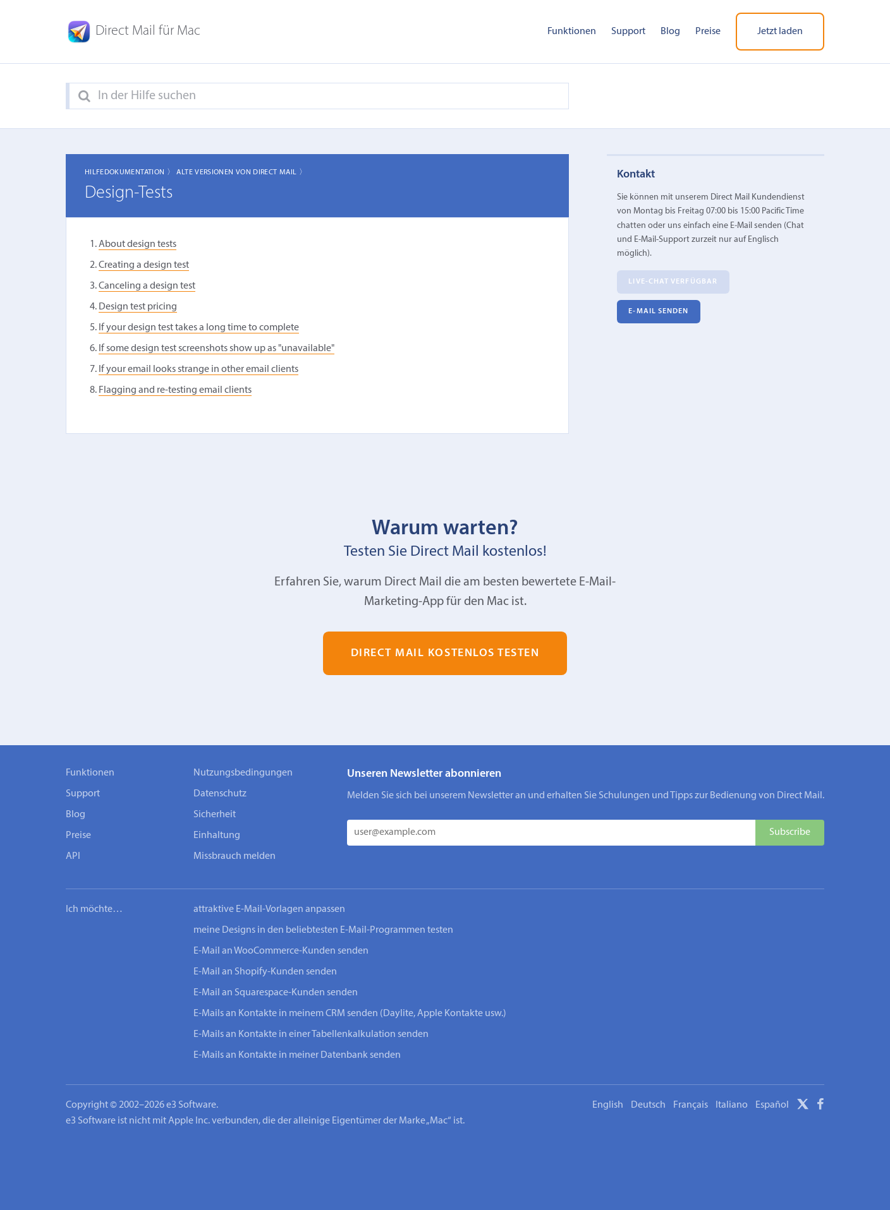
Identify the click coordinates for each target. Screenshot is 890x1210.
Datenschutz (220, 794)
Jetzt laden (780, 32)
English (607, 1105)
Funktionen (571, 32)
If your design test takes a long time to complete (199, 328)
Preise (708, 32)
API (73, 856)
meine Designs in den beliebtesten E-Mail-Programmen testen (323, 930)
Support (628, 32)
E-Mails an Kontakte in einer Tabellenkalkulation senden (311, 1034)
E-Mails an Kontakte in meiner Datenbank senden (297, 1055)
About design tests (137, 244)
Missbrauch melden (234, 856)
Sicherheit (214, 815)
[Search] (84, 96)
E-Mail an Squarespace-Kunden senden (275, 993)
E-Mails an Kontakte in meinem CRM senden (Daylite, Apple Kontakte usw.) (349, 1014)
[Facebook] (820, 1106)
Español (772, 1105)
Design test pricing (138, 307)
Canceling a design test (147, 286)
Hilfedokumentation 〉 (129, 172)
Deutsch (648, 1105)
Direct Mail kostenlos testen (445, 653)
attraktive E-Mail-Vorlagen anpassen (269, 909)
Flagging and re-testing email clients (175, 390)
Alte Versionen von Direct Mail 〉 (241, 172)
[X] (802, 1106)
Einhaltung (216, 835)
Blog (670, 32)
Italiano (732, 1105)
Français (690, 1105)
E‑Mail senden (658, 312)
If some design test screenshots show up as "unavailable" (216, 349)
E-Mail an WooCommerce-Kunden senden (281, 951)
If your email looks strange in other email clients (198, 369)
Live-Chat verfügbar (672, 282)
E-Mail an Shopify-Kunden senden (265, 972)
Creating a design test (144, 265)
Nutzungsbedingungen (243, 773)
